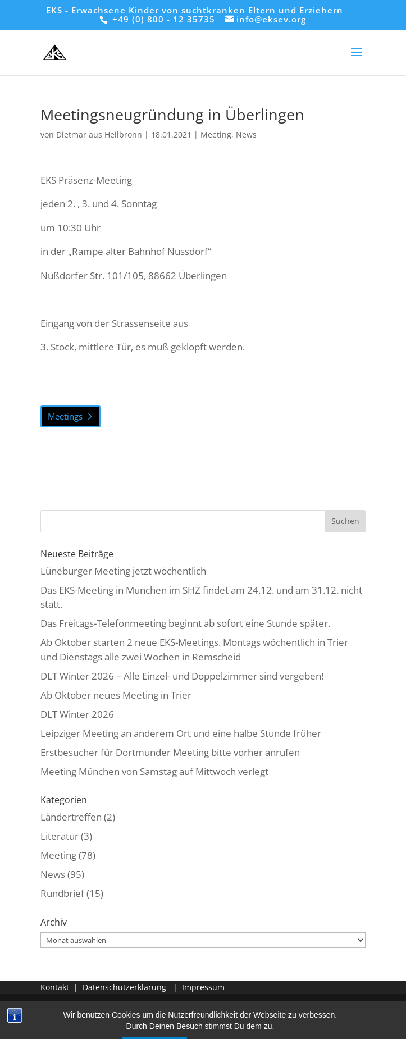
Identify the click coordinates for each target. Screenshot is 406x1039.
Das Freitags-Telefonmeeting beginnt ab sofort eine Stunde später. (185, 623)
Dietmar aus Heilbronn (99, 134)
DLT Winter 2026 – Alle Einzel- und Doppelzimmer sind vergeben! (181, 675)
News (246, 134)
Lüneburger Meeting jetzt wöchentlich (123, 570)
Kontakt (54, 987)
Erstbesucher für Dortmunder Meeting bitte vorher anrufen (170, 752)
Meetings (65, 416)
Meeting (215, 134)
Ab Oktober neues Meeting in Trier (115, 695)
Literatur (59, 836)
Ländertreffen (71, 816)
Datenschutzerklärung (124, 987)
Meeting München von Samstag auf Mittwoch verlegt (154, 771)
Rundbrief (62, 893)
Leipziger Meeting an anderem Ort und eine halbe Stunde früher (180, 733)
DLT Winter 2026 (77, 714)
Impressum (203, 987)
